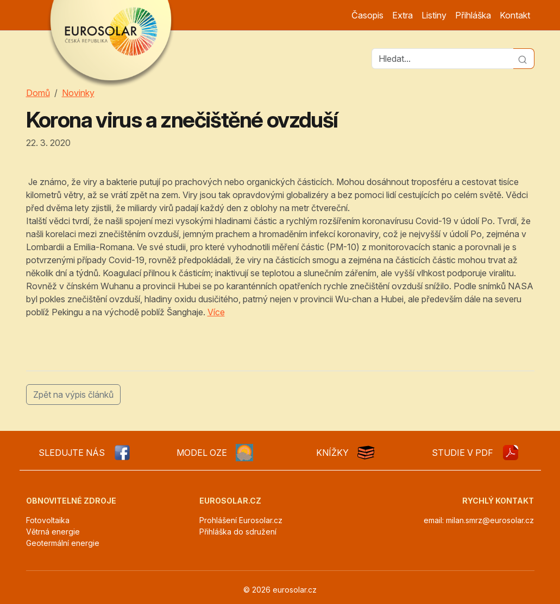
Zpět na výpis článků (73, 394)
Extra (402, 15)
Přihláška (473, 15)
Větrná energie (53, 531)
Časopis (367, 15)
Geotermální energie (62, 543)
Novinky (78, 92)
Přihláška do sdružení (237, 531)
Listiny (433, 15)
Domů (38, 92)
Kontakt (515, 15)
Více (216, 312)
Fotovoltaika (48, 520)
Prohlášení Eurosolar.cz (240, 520)
